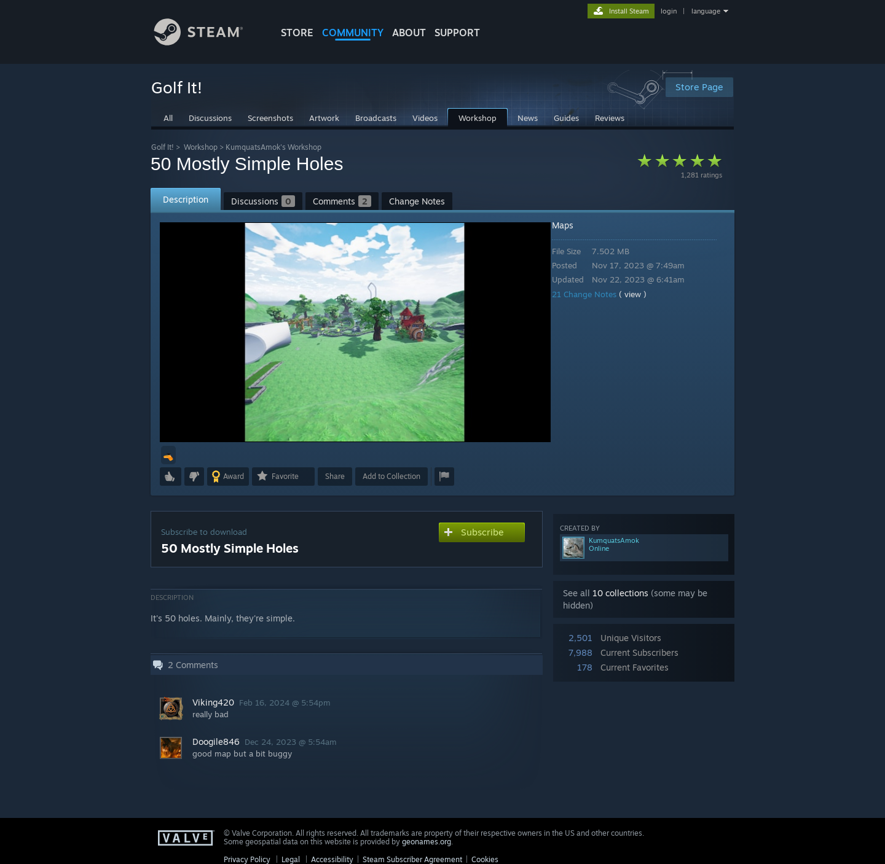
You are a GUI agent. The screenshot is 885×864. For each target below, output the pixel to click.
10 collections (620, 593)
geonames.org (426, 841)
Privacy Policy (247, 859)
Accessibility (332, 859)
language (705, 11)
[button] (168, 455)
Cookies (484, 859)
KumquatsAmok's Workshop (273, 147)
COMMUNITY (353, 32)
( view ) (641, 294)
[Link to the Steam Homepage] (208, 42)
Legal (290, 859)
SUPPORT (457, 32)
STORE (297, 32)
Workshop (201, 147)
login (669, 11)
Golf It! (162, 147)
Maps (571, 225)
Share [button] (335, 476)
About (409, 32)
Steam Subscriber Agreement (412, 859)
